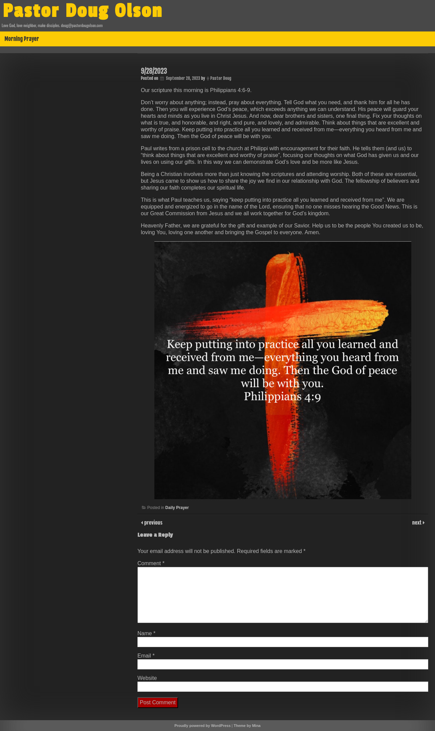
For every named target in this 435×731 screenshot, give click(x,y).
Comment (151, 563)
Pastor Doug (220, 78)
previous (152, 522)
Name (146, 633)
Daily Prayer (177, 507)
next (417, 522)
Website (147, 678)
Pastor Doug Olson (83, 11)
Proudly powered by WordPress (202, 726)
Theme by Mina (247, 726)
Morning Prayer (21, 39)
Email (146, 656)
